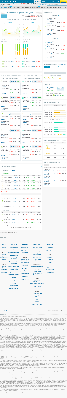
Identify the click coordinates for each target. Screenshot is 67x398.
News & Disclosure (25, 273)
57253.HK (24, 86)
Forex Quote (50, 244)
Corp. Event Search (14, 275)
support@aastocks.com (8, 310)
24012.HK (13, 64)
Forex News (50, 246)
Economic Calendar (14, 285)
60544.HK (25, 125)
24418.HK (3, 119)
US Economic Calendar (37, 302)
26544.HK (4, 86)
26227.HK (3, 106)
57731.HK (24, 158)
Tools (50, 262)
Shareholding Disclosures (13, 279)
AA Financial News (37, 242)
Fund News (50, 259)
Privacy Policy (4, 272)
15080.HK (3, 103)
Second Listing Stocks (14, 261)
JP (54, 170)
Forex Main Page (50, 242)
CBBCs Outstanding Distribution (37, 283)
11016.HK (16, 180)
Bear (63, 66)
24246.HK (4, 90)
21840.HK (3, 155)
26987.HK (4, 158)
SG (54, 177)
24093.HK (13, 61)
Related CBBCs (25, 252)
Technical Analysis (25, 246)
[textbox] (57, 4)
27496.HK (3, 135)
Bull (58, 66)
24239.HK (57, 95)
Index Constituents (14, 255)
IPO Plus (14, 277)
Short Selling (14, 268)
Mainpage (4, 242)
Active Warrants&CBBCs (8, 166)
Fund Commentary (37, 257)
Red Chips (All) (14, 258)
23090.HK (46, 181)
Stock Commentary (37, 254)
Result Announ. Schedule (13, 274)
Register (4, 254)
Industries (14, 253)
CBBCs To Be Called (37, 284)
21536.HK (15, 201)
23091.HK (46, 184)
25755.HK (3, 122)
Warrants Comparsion (37, 273)
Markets (50, 249)
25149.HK (49, 27)
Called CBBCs (37, 288)
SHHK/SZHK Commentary (37, 256)
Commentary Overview (37, 252)
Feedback (4, 259)
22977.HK (46, 170)
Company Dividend (14, 269)
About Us (4, 266)
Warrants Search (37, 271)
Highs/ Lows (13, 250)
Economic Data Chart (13, 288)
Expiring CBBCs (37, 286)
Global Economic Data (37, 304)
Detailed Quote (25, 244)
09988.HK (13, 81)
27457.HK (49, 30)
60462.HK (24, 139)
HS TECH (12, 16)
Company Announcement (13, 266)
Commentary (50, 247)
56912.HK (33, 64)
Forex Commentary (37, 259)
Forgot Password (4, 257)
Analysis (37, 298)
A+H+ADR (14, 283)
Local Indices (14, 242)
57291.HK (25, 103)
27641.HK (14, 217)
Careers (4, 267)
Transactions (25, 265)
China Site (4, 244)
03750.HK (13, 130)
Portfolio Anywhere (25, 279)
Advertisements (4, 269)
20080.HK (15, 206)
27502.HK (3, 139)
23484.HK (16, 182)
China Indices (14, 246)
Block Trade (24, 267)
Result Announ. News (13, 271)
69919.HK (24, 93)
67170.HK (49, 53)
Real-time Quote (25, 242)
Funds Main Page (50, 256)
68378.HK (25, 119)
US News (37, 301)
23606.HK (16, 185)
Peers (25, 270)
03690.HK (13, 114)
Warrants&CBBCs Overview (37, 266)
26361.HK (14, 214)
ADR (14, 282)
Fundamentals (24, 276)
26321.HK (16, 188)
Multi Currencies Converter (50, 250)
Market (37, 296)
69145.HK (24, 152)
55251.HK (25, 106)
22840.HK (15, 196)
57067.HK (33, 61)
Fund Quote (50, 257)
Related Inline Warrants (25, 253)
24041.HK (14, 222)
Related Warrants (24, 250)
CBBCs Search (37, 280)
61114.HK (49, 57)
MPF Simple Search (50, 269)
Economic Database (14, 286)
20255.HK (15, 198)
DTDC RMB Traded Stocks (13, 252)
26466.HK (13, 66)
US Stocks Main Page (37, 293)
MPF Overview (50, 267)
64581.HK (24, 135)
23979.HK (14, 225)
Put (52, 66)
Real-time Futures (14, 247)
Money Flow (24, 268)
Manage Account (4, 256)
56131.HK (24, 155)
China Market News (37, 247)
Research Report (13, 272)
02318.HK (13, 146)
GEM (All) (14, 260)
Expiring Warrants (37, 274)
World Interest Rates (14, 290)
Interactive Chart (24, 247)
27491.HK (3, 152)
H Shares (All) (14, 257)
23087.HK (46, 177)
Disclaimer (4, 270)
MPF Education (50, 272)
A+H (14, 280)
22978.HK (46, 174)
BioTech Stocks (14, 263)
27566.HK (3, 142)
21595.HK (15, 204)
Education (4, 249)
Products (4, 247)
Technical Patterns (25, 278)
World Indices (14, 244)
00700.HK (13, 97)
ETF (14, 264)
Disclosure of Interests (25, 271)
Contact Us (4, 260)
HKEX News (37, 246)
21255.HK (16, 177)
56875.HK (33, 66)
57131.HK (25, 109)
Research (37, 260)
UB (54, 180)
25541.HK (4, 109)
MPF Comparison (50, 270)
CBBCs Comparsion (37, 281)
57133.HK (24, 142)
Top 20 (13, 249)
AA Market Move (25, 274)
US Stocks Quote (37, 295)
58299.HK (24, 90)
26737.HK (3, 125)
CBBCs (14, 170)
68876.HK (25, 122)
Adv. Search (63, 64)
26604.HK (4, 93)
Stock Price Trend (25, 262)
